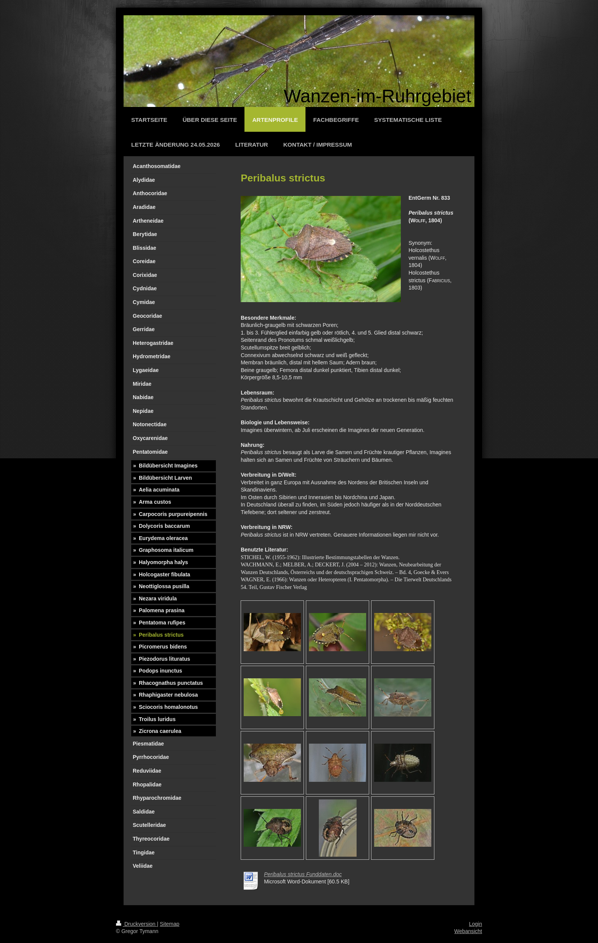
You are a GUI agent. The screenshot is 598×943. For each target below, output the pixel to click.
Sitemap (169, 924)
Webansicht (468, 931)
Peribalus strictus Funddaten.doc (303, 874)
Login (475, 924)
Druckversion (136, 924)
